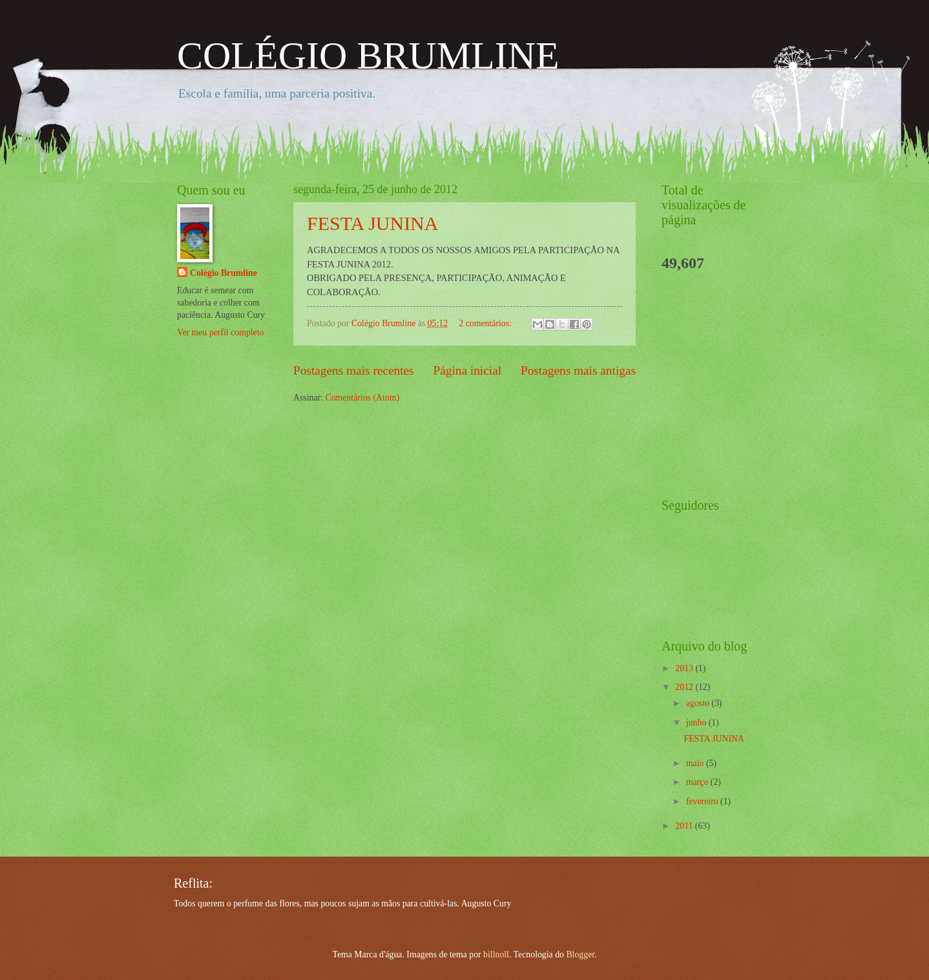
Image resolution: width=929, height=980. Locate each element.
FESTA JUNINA (372, 223)
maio (696, 763)
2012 (685, 687)
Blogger (580, 954)
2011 (685, 826)
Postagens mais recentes (353, 370)
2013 (685, 668)
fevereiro (703, 801)
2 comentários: (486, 323)
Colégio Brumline (223, 273)
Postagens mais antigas (578, 370)
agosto (698, 703)
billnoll (496, 954)
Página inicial (467, 370)
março (698, 782)
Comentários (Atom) (362, 397)
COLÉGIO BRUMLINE (368, 55)
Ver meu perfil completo (220, 332)
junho (697, 722)
